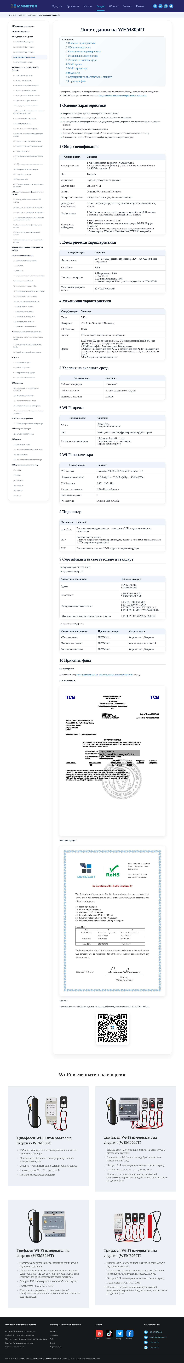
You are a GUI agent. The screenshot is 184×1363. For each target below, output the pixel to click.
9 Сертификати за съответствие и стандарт (89, 76)
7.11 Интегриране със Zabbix (23, 311)
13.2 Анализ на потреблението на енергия (28, 449)
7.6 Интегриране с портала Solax (24, 286)
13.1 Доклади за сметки (21, 444)
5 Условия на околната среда (81, 60)
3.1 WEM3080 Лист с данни (23, 42)
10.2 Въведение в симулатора (23, 395)
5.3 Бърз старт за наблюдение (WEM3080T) (28, 212)
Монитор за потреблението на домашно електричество (26, 1339)
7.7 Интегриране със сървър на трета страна (28, 291)
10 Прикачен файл (76, 81)
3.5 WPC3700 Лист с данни (22, 62)
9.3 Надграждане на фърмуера (24, 373)
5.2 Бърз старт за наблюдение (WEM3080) (28, 207)
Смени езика (95, 1358)
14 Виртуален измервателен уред (25, 465)
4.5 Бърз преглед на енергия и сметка (26, 95)
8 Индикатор (73, 72)
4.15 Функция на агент (21, 151)
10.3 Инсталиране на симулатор (24, 401)
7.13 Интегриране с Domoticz (23, 322)
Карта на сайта (56, 1347)
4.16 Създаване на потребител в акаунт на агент (28, 157)
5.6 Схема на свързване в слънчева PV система (26, 233)
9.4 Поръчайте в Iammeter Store (24, 378)
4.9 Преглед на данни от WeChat (24, 118)
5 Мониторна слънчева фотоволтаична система (27, 193)
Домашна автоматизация (14, 1347)
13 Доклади (16, 439)
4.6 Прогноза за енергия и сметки (25, 101)
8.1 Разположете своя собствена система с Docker (28, 338)
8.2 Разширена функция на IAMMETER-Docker (27, 346)
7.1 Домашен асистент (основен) (24, 260)
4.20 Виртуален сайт (20, 179)
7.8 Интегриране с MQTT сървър (25, 296)
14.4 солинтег (18, 485)
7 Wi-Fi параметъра (76, 68)
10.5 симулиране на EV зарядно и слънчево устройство (28, 412)
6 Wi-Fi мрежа (74, 64)
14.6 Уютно (17, 495)
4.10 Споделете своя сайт (22, 123)
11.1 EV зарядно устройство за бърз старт (28, 424)
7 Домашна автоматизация (22, 255)
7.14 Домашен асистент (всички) (24, 327)
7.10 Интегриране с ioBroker (23, 306)
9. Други (15, 357)
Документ (54, 1335)
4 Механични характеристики (82, 55)
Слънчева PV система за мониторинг (19, 1343)
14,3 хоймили (18, 480)
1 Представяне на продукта (23, 26)
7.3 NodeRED (18, 271)
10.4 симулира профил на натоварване (26, 406)
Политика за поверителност (78, 1358)
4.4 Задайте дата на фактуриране (24, 90)
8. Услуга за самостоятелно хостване (26, 332)
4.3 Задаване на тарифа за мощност (25, 85)
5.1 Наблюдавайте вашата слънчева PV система (27, 201)
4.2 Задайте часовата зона (22, 80)
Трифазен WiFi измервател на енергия (19, 1335)
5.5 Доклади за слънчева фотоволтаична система (27, 226)
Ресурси (53, 1331)
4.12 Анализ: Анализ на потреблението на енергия (28, 135)
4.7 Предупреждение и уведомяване (26, 106)
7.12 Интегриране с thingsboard (24, 316)
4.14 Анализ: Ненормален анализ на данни (28, 146)
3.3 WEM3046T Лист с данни (23, 52)
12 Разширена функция (21, 429)
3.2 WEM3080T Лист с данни (23, 47)
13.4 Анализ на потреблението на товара (27, 460)
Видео (52, 1343)
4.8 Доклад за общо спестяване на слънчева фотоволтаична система (28, 112)
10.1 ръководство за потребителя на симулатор (25, 389)
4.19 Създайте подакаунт (22, 174)
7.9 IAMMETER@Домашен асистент (26, 301)
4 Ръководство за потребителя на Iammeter (25, 68)
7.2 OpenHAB (18, 265)
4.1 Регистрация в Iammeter (23, 75)
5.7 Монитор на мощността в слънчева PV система (28, 241)
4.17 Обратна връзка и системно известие (28, 164)
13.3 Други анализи (20, 454)
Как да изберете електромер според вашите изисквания (122, 95)
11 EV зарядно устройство (22, 418)
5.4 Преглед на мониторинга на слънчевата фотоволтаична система (28, 218)
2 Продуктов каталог (20, 31)
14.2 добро (17, 475)
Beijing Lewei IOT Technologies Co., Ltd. (34, 1358)
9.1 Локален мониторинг (22, 362)
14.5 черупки (17, 490)
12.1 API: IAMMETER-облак (23, 434)
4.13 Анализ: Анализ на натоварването (27, 141)
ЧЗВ (52, 1339)
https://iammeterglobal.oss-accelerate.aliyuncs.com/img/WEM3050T (104, 675)
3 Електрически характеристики (83, 51)
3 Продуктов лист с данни (22, 37)
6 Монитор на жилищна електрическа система (27, 249)
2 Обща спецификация (78, 47)
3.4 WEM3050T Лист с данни (24, 57)
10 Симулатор (17, 383)
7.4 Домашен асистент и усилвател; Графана (29, 276)
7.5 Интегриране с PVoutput (23, 281)
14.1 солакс (17, 470)
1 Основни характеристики (80, 43)
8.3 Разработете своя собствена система (27, 352)
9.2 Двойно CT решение (21, 367)
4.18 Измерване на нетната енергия (25, 169)
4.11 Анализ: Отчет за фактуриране (25, 128)
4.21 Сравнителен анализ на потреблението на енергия (28, 185)
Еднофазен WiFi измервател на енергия (20, 1331)
